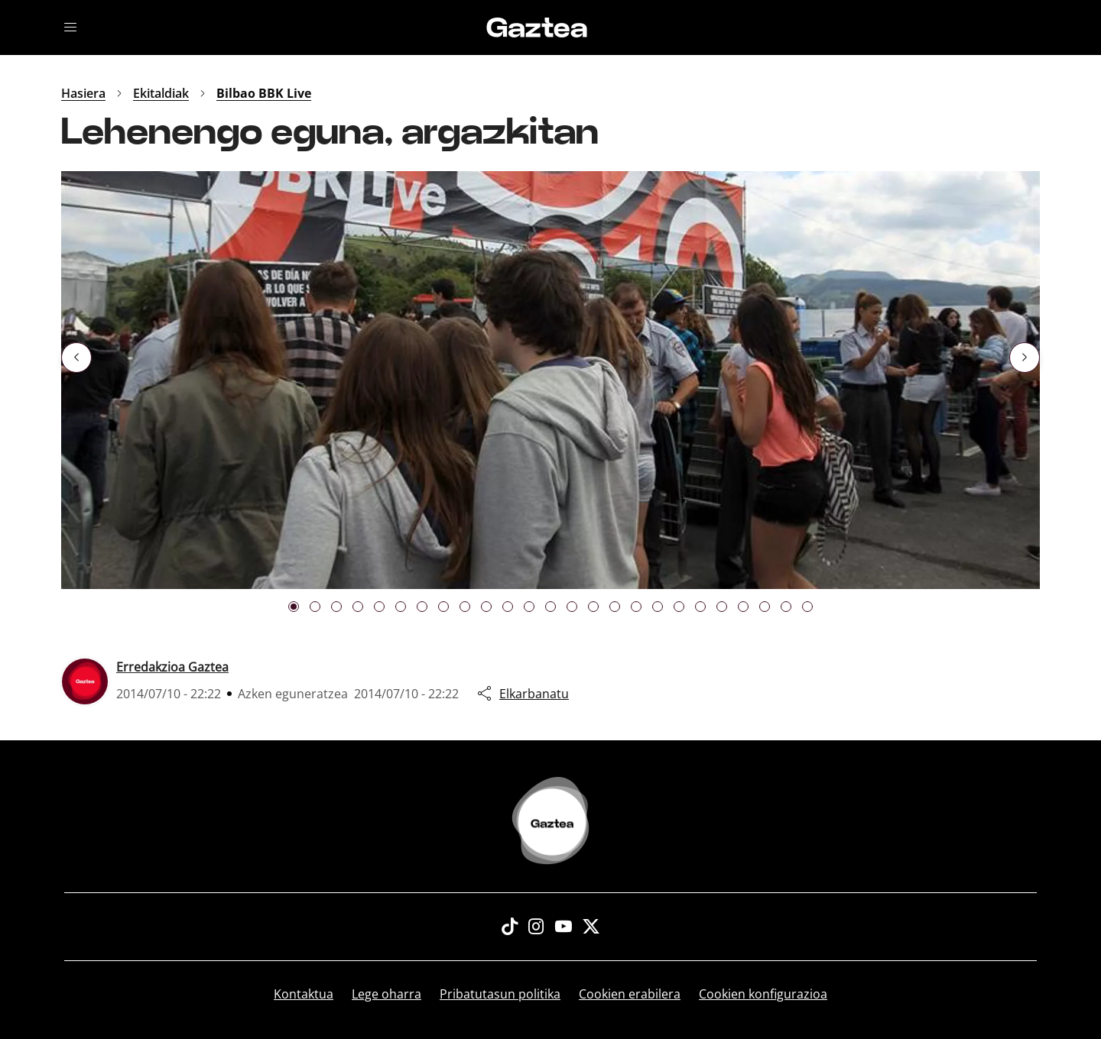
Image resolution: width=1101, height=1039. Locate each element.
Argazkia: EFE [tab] (293, 606)
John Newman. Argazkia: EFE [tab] (336, 606)
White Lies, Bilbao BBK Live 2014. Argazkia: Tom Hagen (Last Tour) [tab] (507, 606)
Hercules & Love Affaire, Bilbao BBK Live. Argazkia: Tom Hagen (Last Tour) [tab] (529, 606)
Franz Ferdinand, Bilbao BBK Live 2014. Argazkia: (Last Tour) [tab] (443, 606)
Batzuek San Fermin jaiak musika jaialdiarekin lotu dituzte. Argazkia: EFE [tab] (486, 606)
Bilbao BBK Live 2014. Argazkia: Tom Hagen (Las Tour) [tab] (379, 606)
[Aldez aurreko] (76, 357)
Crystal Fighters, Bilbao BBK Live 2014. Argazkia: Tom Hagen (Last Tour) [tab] (593, 606)
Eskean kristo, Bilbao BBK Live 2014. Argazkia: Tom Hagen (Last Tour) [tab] (614, 606)
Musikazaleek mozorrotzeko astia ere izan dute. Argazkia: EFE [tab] (807, 606)
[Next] (1024, 357)
